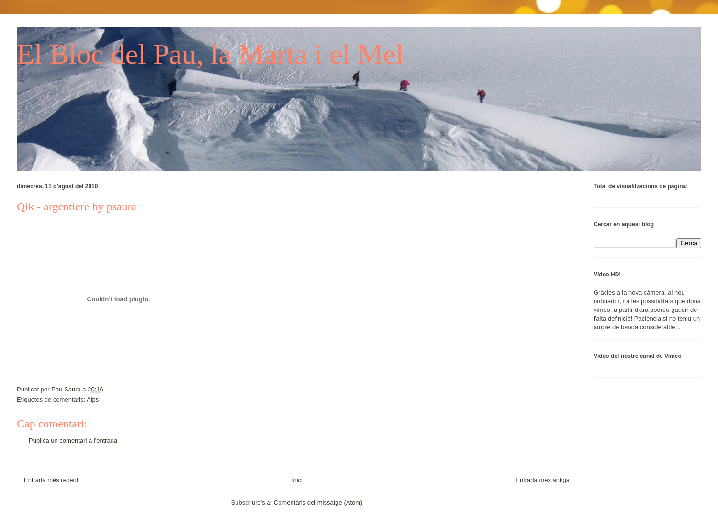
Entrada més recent (51, 479)
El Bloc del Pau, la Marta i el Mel (210, 54)
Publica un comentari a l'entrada (73, 440)
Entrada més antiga (543, 479)
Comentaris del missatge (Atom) (318, 502)
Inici (297, 479)
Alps (93, 399)
